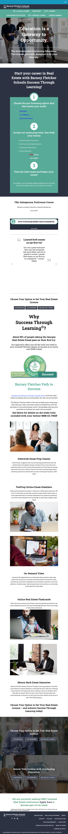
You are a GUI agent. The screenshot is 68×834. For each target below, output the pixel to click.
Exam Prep (36, 11)
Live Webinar (24, 115)
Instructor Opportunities (45, 825)
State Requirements (49, 822)
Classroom (23, 111)
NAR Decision (38, 815)
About (64, 815)
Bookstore (62, 822)
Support (42, 818)
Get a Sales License (21, 11)
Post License (49, 11)
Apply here (46, 802)
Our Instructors (60, 818)
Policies (49, 818)
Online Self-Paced (46, 308)
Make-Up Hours (61, 825)
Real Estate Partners (52, 815)
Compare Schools (60, 828)
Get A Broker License (37, 15)
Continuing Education (15, 15)
